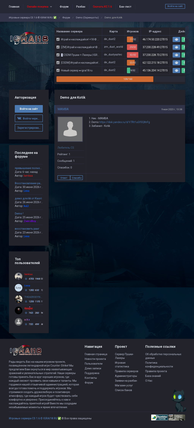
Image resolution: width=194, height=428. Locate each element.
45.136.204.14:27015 (155, 70)
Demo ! (19, 213)
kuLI (26, 205)
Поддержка (92, 373)
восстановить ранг (27, 228)
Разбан (80, 6)
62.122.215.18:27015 (155, 62)
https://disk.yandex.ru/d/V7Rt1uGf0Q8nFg (124, 122)
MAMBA (63, 109)
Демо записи (93, 368)
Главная (14, 6)
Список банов (123, 390)
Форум (64, 6)
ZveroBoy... (31, 221)
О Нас (148, 380)
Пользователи (93, 363)
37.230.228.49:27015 (155, 47)
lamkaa (28, 175)
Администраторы (126, 375)
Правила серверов (126, 371)
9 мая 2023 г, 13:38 (171, 109)
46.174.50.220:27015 (155, 39)
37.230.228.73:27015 (155, 54)
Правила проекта (156, 371)
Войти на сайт (175, 6)
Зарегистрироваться (30, 127)
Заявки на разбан (126, 380)
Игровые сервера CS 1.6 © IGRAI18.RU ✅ (32, 17)
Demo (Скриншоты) (87, 17)
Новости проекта (95, 358)
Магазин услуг (124, 385)
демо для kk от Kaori (28, 198)
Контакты (91, 377)
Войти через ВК (30, 118)
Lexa (26, 190)
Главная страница (96, 354)
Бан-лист (125, 6)
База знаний (153, 375)
